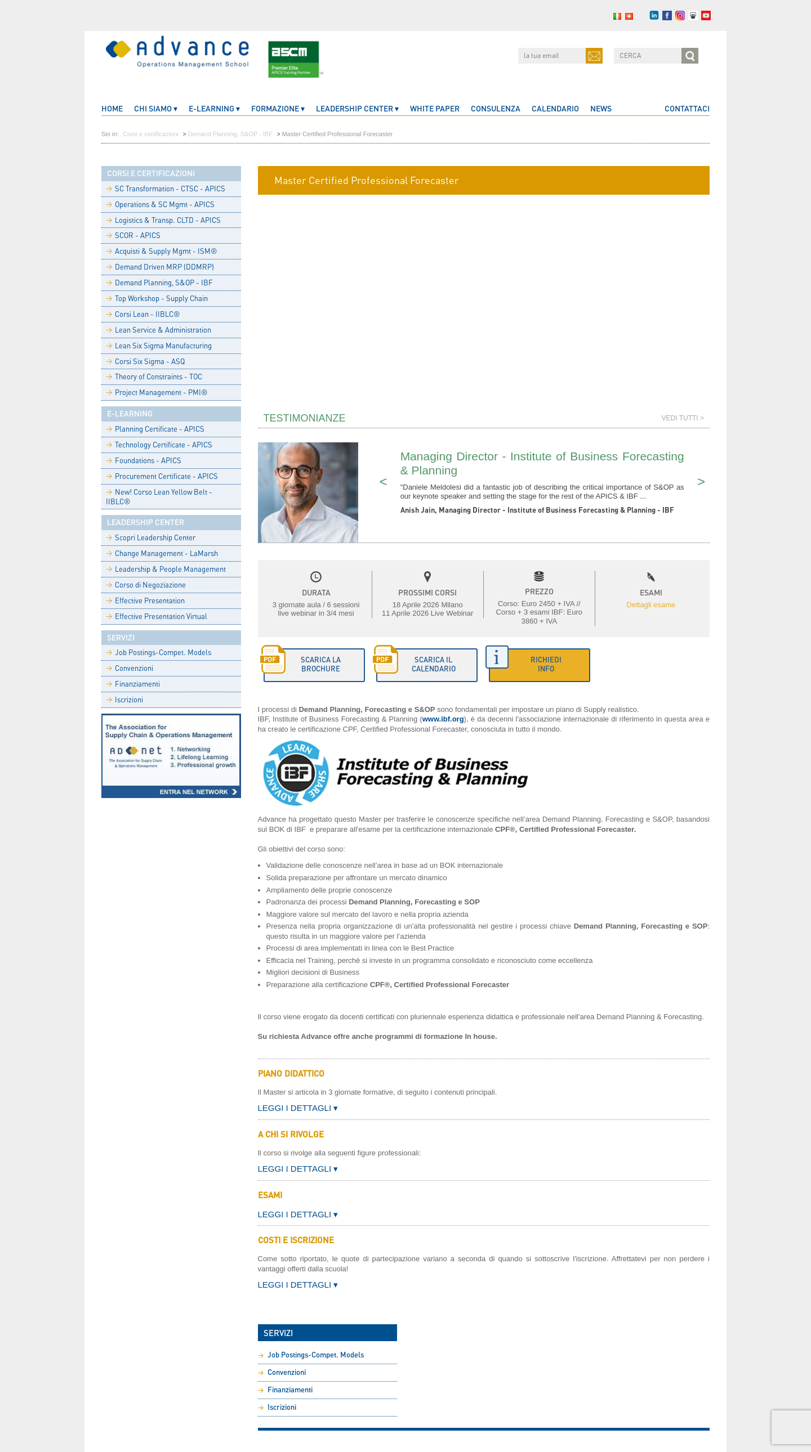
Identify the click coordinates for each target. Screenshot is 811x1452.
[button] (539, 665)
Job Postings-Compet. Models (158, 652)
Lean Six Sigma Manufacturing (159, 345)
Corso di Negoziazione (146, 584)
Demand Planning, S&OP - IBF (230, 134)
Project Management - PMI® (156, 392)
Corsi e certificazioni (150, 134)
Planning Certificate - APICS (155, 428)
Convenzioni (129, 668)
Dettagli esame (651, 604)
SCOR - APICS (133, 235)
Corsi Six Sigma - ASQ (145, 361)
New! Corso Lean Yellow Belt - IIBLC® (159, 496)
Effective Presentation (145, 600)
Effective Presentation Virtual (156, 616)
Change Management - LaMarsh (162, 553)
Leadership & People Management (166, 568)
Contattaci (687, 108)
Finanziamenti (133, 683)
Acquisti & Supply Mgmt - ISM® (161, 251)
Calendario (555, 108)
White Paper (435, 108)
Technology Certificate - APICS (159, 444)
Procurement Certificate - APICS (162, 476)
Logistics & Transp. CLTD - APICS (163, 220)
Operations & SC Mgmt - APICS (160, 204)
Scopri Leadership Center (150, 537)
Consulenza (495, 108)
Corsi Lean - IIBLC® (143, 314)
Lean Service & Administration (158, 329)
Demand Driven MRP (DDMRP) (160, 266)
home (112, 108)
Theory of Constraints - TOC (154, 376)
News (601, 108)
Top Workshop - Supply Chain (157, 298)
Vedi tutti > (683, 418)
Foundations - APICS (143, 460)
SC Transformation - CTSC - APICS (165, 188)
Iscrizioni (124, 699)
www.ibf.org (443, 719)
